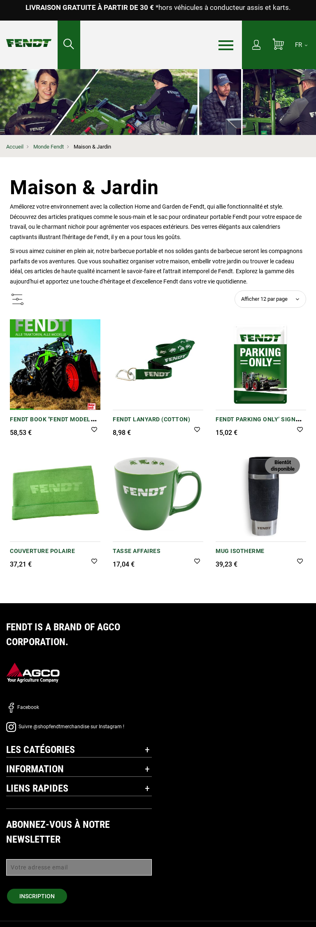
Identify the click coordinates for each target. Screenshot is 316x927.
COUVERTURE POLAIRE (42, 551)
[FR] (301, 45)
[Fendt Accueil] (28, 35)
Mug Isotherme (240, 551)
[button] (94, 430)
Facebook (22, 707)
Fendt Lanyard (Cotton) (151, 419)
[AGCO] (33, 672)
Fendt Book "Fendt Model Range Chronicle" (50, 423)
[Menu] (226, 45)
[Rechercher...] (69, 45)
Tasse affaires (136, 551)
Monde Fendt (48, 147)
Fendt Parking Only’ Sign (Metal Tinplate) (255, 423)
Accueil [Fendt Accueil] (14, 147)
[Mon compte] (256, 45)
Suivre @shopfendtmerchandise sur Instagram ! (65, 727)
